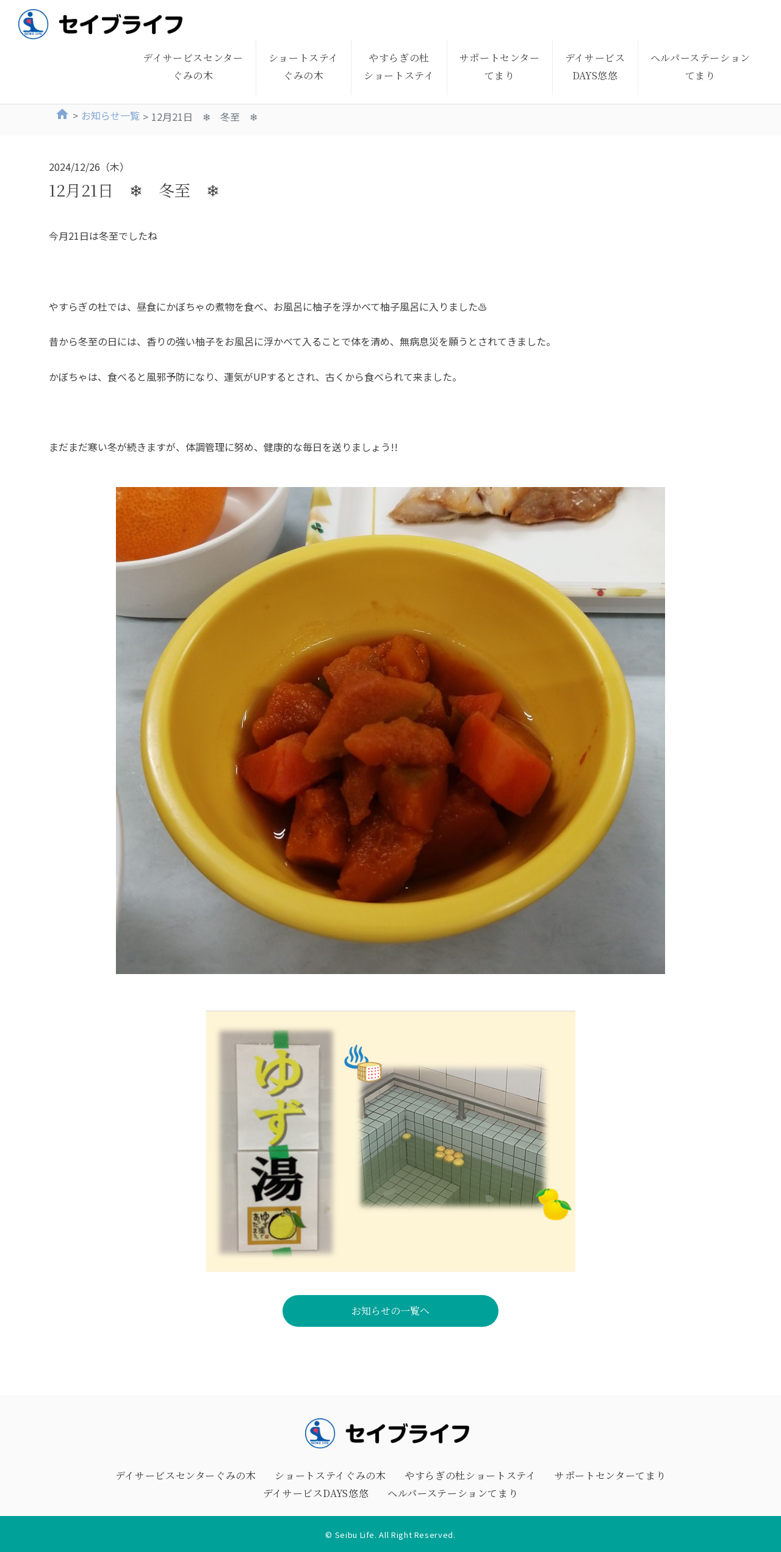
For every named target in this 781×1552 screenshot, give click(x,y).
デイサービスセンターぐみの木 (193, 66)
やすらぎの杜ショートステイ (399, 66)
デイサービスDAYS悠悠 (595, 66)
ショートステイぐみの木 (303, 66)
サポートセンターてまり (499, 66)
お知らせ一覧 (110, 115)
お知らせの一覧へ (390, 1311)
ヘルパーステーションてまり (700, 66)
